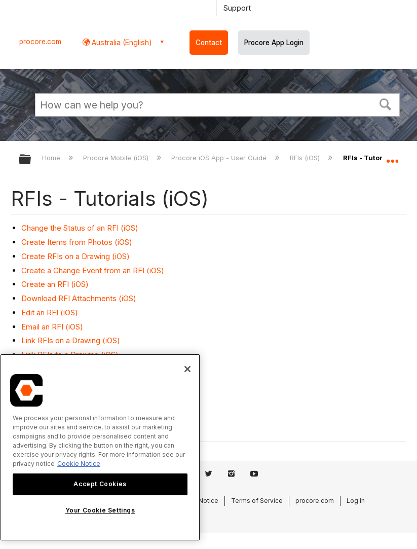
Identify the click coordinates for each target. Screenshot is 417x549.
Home (52, 158)
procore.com (40, 42)
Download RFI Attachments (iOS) (78, 298)
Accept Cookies (99, 484)
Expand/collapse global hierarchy (31, 160)
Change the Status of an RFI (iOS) (79, 228)
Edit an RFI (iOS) (49, 312)
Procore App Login (274, 43)
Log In (356, 500)
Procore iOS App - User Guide (220, 158)
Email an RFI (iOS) (52, 327)
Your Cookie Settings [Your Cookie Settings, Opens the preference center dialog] (100, 510)
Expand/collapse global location (392, 156)
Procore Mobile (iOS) (116, 158)
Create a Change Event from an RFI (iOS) (92, 270)
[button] (385, 103)
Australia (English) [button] (121, 42)
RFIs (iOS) (306, 158)
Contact (209, 43)
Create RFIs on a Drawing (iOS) (75, 256)
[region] (100, 447)
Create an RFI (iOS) (55, 284)
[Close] (187, 369)
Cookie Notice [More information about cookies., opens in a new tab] (78, 463)
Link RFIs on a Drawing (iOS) (70, 340)
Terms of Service (257, 500)
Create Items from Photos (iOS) (76, 242)
